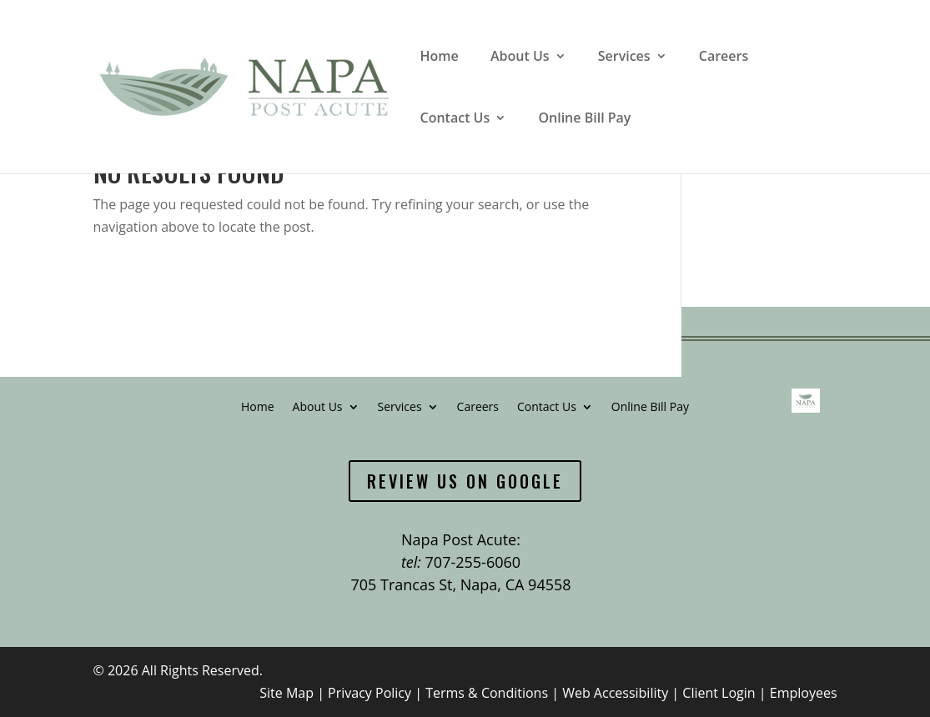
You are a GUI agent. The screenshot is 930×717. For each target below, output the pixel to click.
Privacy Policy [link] (369, 693)
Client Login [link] (718, 693)
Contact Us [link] (455, 119)
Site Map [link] (286, 693)
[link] (243, 85)
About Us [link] (520, 57)
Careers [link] (723, 57)
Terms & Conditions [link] (486, 693)
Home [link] (439, 57)
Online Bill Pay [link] (584, 119)
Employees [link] (803, 693)
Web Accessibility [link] (615, 693)
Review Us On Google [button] (465, 481)
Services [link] (624, 57)
